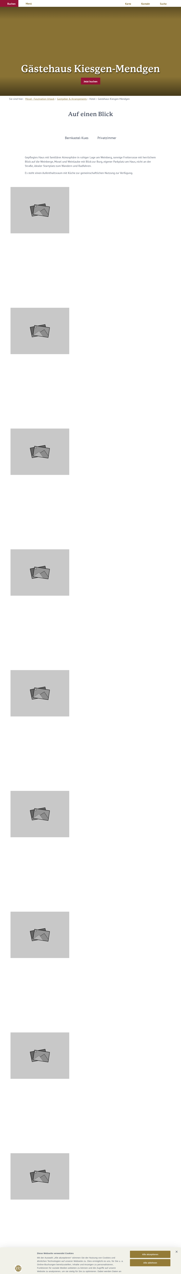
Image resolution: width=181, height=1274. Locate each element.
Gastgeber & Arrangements (72, 99)
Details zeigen (150, 1268)
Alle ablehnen (150, 1238)
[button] (9, 3)
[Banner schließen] (177, 1228)
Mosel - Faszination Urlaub (39, 99)
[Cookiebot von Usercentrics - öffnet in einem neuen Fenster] (18, 1268)
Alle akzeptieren (150, 1230)
